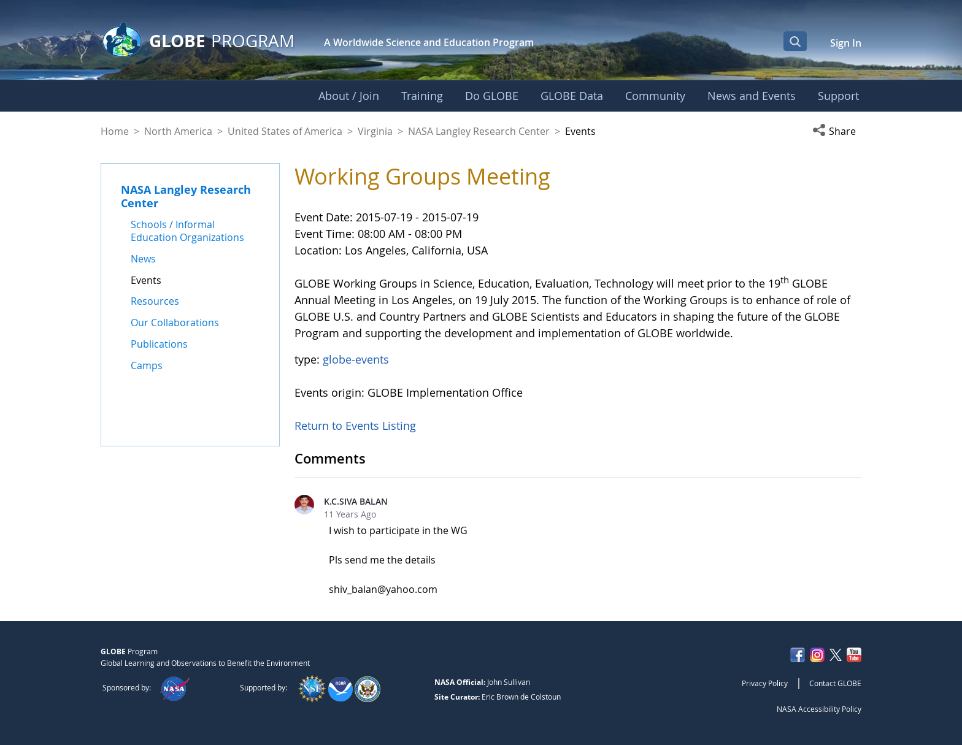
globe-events (356, 359)
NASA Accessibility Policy (819, 709)
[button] (836, 131)
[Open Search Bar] (795, 41)
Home (115, 131)
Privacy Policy (765, 683)
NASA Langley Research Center (479, 131)
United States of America (285, 131)
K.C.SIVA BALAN (356, 501)
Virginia (375, 131)
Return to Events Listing (355, 425)
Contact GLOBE (835, 683)
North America (178, 131)
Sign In (845, 43)
